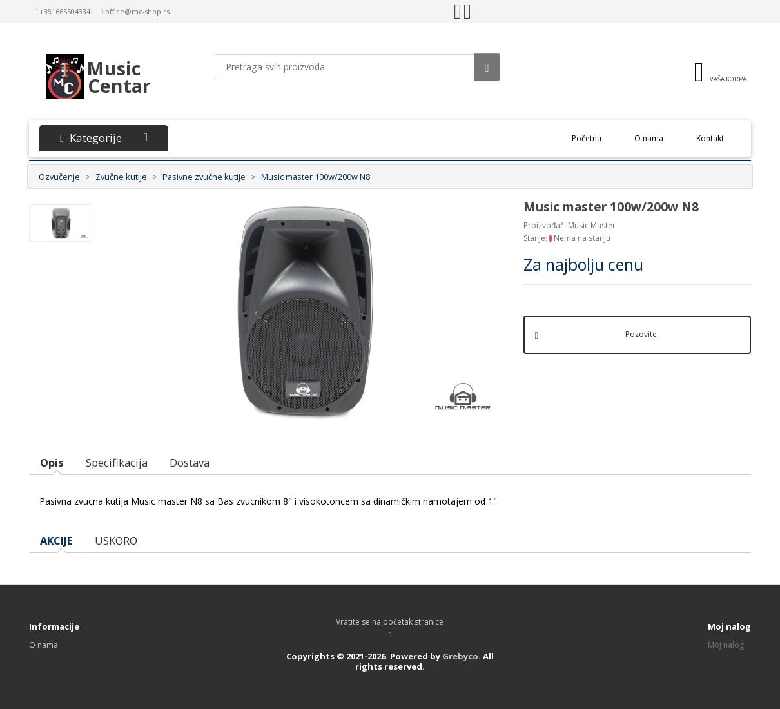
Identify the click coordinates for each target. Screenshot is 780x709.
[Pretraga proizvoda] (345, 66)
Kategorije (104, 137)
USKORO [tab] (116, 540)
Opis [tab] (52, 462)
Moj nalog (726, 644)
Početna (595, 137)
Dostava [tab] (190, 462)
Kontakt (710, 138)
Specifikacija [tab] (117, 462)
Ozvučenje (59, 176)
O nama (648, 138)
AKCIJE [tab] (56, 540)
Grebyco (460, 656)
